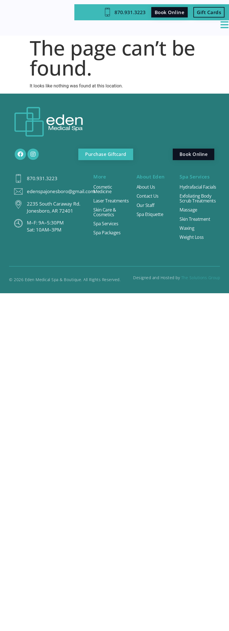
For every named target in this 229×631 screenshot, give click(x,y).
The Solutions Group (200, 283)
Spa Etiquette (150, 215)
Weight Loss (192, 243)
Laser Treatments (111, 201)
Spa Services (106, 224)
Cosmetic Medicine (103, 189)
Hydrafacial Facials (191, 189)
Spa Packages (107, 234)
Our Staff (146, 206)
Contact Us (148, 196)
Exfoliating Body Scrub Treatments (198, 204)
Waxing (187, 234)
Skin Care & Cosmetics (105, 213)
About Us (146, 187)
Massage (189, 215)
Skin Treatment (195, 224)
